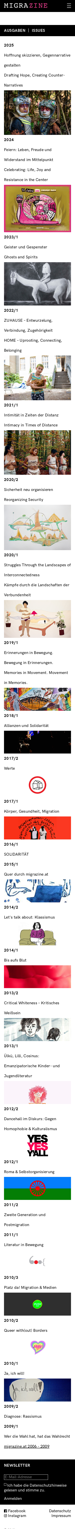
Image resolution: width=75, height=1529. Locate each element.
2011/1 (11, 1234)
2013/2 (11, 993)
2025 (9, 45)
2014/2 (11, 907)
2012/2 (11, 1109)
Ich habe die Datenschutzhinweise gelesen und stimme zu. (35, 1488)
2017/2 (11, 758)
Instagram (17, 1515)
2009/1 (11, 1426)
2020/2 (11, 479)
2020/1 (11, 555)
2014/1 (11, 950)
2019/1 (11, 642)
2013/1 (11, 1046)
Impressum (61, 1515)
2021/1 (11, 405)
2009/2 (11, 1406)
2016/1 (11, 844)
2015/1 (11, 864)
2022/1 (11, 310)
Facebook (17, 1511)
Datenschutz (60, 1511)
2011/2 (11, 1204)
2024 (9, 139)
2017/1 (11, 801)
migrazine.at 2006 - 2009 (26, 1446)
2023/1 (11, 237)
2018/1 (11, 715)
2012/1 (11, 1162)
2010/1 (11, 1363)
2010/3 (11, 1277)
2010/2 (11, 1320)
